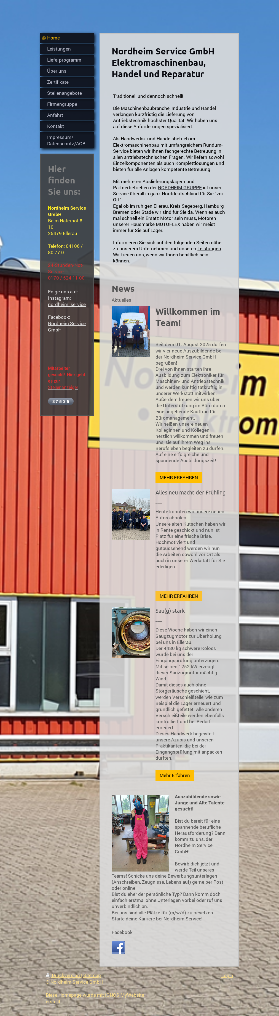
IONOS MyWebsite (124, 995)
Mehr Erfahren (175, 775)
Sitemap (92, 975)
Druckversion (63, 975)
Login (227, 975)
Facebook (122, 932)
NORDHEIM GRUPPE (180, 187)
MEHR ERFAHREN (179, 477)
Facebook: (59, 317)
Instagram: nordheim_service (67, 301)
